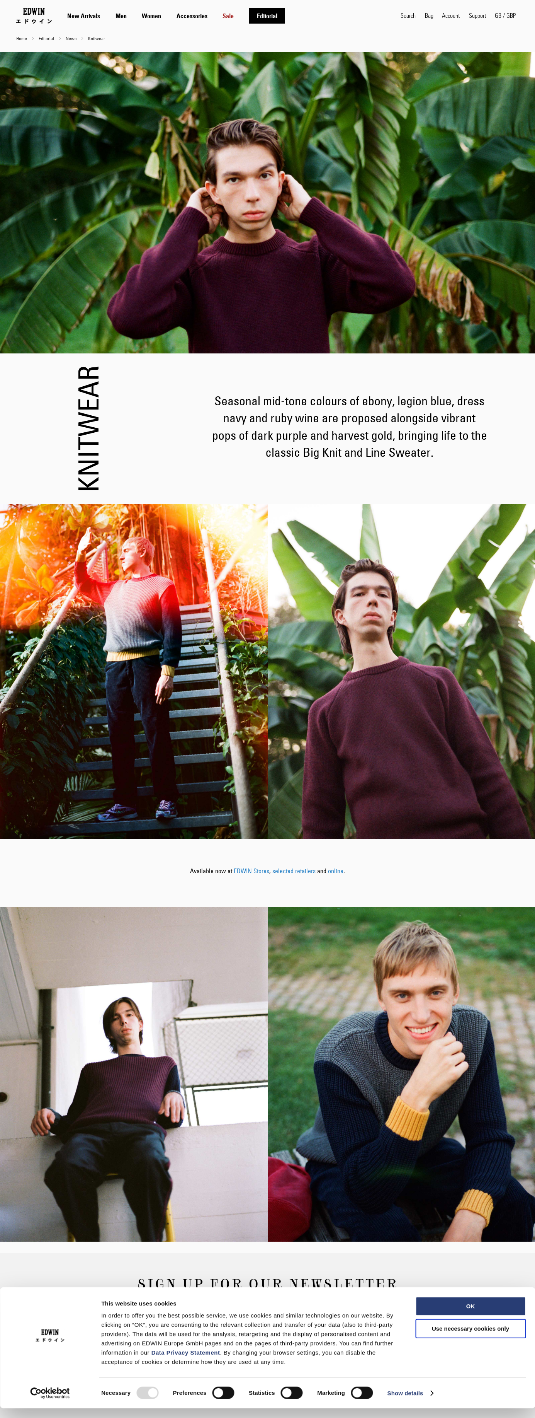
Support (477, 15)
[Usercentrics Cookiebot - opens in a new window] (50, 1403)
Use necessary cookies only (470, 1338)
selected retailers (294, 871)
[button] (505, 15)
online (335, 871)
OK (470, 1315)
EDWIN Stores (251, 871)
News (72, 38)
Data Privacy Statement (185, 1362)
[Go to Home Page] (34, 15)
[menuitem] (83, 15)
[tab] (226, 15)
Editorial (47, 38)
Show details (405, 1402)
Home (22, 38)
